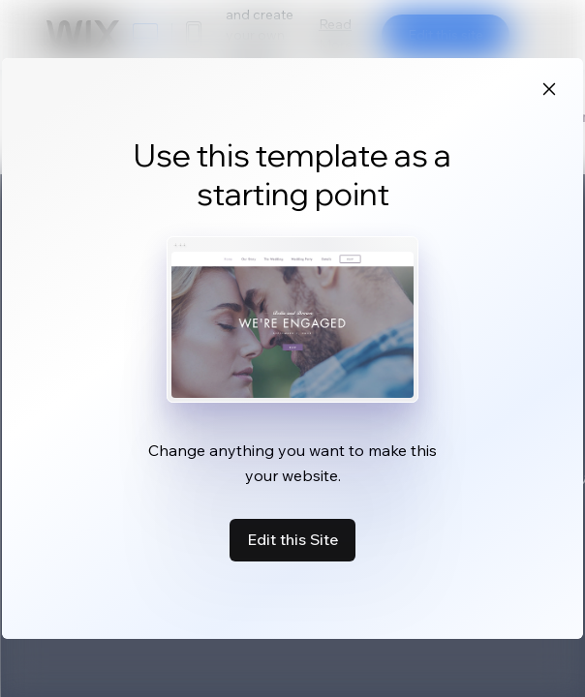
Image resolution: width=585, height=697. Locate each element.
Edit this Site (292, 539)
